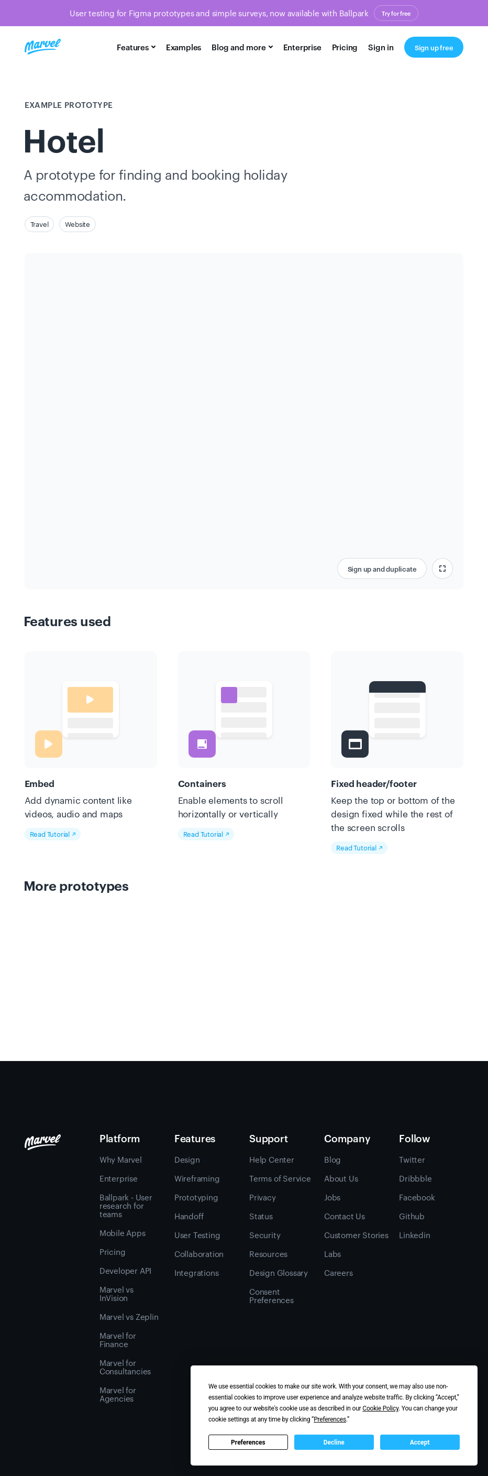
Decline (334, 1442)
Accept (420, 1442)
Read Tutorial (52, 833)
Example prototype (69, 104)
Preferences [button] (330, 1419)
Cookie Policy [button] (380, 1408)
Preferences (248, 1442)
